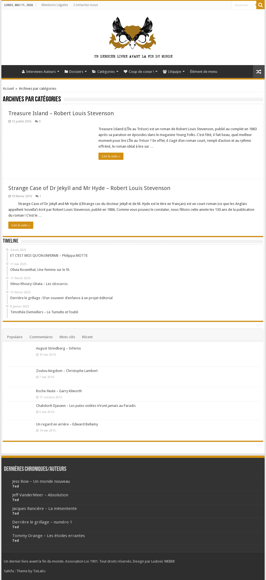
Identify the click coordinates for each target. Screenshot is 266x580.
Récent (87, 337)
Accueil (11, 71)
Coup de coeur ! (139, 72)
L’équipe (172, 72)
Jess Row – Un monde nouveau (41, 481)
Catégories (103, 72)
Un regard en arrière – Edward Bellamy (67, 424)
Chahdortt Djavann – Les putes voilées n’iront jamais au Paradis (86, 406)
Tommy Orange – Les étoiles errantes (48, 535)
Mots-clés (67, 337)
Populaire (14, 337)
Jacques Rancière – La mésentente (44, 508)
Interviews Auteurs (39, 72)
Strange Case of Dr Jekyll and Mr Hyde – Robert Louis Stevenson (89, 188)
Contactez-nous (86, 5)
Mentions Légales (55, 5)
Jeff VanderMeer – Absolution (40, 494)
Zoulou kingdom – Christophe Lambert (67, 371)
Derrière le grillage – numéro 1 (42, 522)
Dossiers (74, 72)
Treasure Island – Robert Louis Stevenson (61, 113)
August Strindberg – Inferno (58, 348)
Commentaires (41, 337)
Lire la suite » (111, 156)
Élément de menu (203, 72)
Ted (15, 486)
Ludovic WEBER (163, 561)
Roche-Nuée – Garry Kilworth (59, 391)
